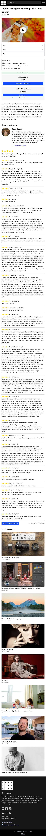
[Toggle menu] (43, 2)
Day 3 (4, 54)
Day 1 (4, 46)
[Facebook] (6, 808)
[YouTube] (3, 808)
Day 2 (4, 50)
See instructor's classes (19, 146)
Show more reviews (10, 523)
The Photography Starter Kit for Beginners (14, 772)
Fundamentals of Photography (11, 557)
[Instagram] (10, 808)
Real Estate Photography (9, 742)
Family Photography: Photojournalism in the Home (17, 711)
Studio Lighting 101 (7, 650)
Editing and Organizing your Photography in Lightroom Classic (21, 588)
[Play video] (23, 30)
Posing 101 (5, 680)
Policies (23, 834)
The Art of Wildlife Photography (11, 619)
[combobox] (24, 2)
